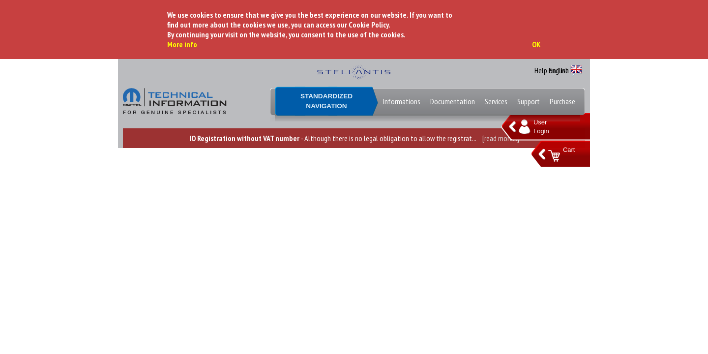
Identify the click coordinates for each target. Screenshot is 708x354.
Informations (401, 101)
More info (182, 44)
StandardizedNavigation (326, 101)
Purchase (562, 101)
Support (528, 101)
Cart (569, 149)
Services (496, 101)
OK (536, 44)
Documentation (452, 101)
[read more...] (500, 138)
